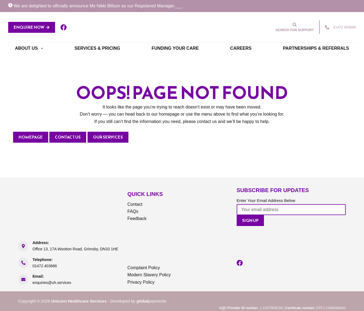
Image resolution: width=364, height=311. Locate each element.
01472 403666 (344, 27)
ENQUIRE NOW (32, 27)
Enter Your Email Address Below (266, 200)
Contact (134, 204)
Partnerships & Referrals (316, 48)
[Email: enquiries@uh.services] (23, 279)
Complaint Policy (143, 267)
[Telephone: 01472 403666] (23, 263)
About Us (30, 48)
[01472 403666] (327, 27)
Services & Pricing (97, 48)
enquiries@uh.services (51, 282)
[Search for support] (294, 27)
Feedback (136, 218)
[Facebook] (64, 27)
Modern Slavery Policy (149, 274)
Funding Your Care (175, 48)
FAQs (132, 211)
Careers (240, 48)
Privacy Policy (141, 282)
